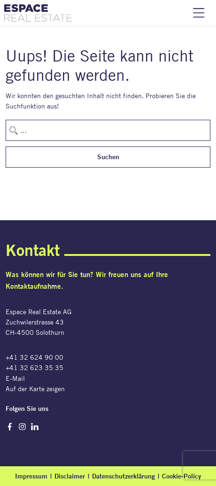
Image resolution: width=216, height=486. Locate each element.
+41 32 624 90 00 (34, 357)
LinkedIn (35, 427)
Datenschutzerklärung (123, 476)
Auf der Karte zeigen (35, 389)
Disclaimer (69, 476)
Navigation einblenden (199, 13)
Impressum (31, 476)
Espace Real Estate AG (38, 13)
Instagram (22, 427)
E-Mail (15, 378)
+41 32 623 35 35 (34, 367)
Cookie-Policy (181, 476)
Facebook (10, 427)
